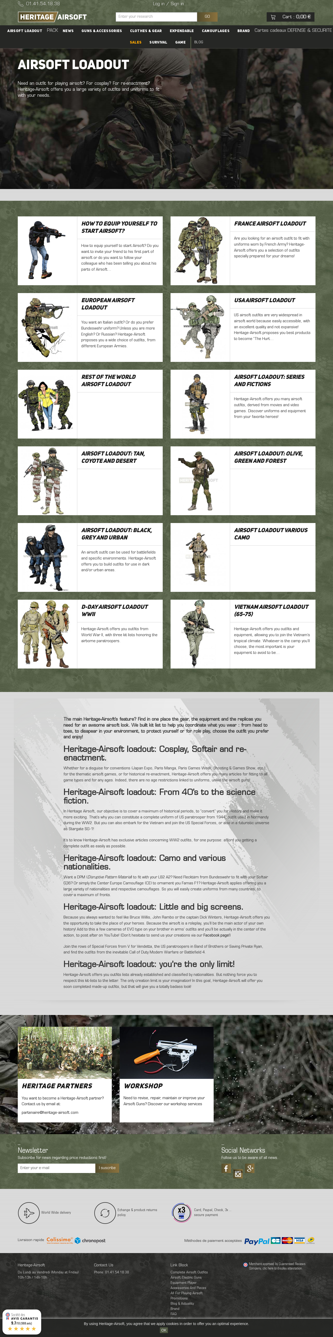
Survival (158, 42)
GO (207, 17)
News (68, 31)
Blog (198, 42)
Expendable (182, 31)
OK (163, 1330)
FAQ (174, 1314)
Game (180, 42)
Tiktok (238, 1172)
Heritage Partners (57, 1086)
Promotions (179, 1298)
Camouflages (216, 31)
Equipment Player (183, 1283)
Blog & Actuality (182, 1304)
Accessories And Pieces (188, 1288)
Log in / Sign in (168, 4)
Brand (243, 31)
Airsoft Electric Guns (186, 1278)
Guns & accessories (101, 31)
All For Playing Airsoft (187, 1293)
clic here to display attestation (282, 1268)
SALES (136, 42)
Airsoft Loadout (24, 31)
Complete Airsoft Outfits (189, 1272)
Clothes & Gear (146, 31)
